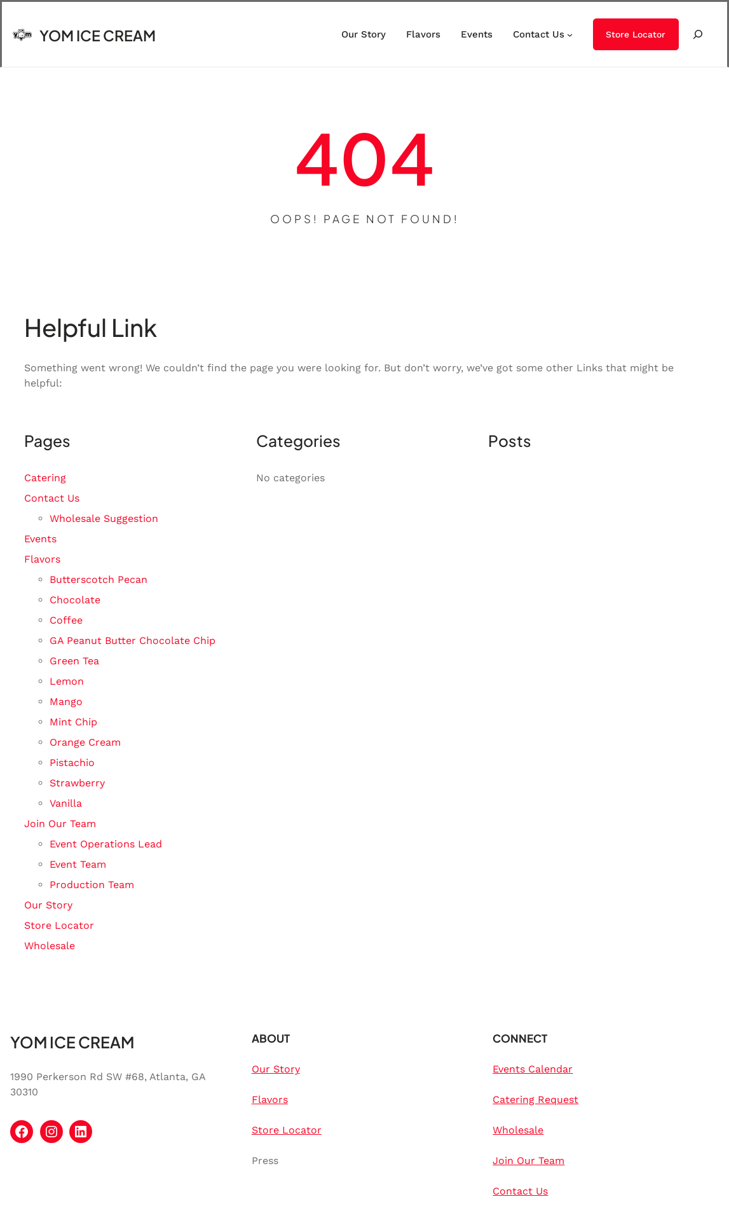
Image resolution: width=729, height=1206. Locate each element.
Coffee (66, 620)
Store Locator (635, 34)
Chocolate (75, 600)
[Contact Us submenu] (570, 35)
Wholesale (49, 946)
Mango (66, 702)
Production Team (92, 885)
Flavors (42, 559)
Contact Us (51, 498)
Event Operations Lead (106, 844)
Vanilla (66, 803)
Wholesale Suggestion (104, 518)
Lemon (67, 681)
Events (40, 539)
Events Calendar (533, 1069)
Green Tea (74, 661)
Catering (45, 478)
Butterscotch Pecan (98, 579)
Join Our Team (60, 824)
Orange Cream (85, 742)
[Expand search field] (698, 34)
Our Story (48, 905)
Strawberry (77, 783)
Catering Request (535, 1099)
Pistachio (72, 763)
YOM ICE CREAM (97, 35)
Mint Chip (73, 722)
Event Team (78, 864)
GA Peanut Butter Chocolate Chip (132, 640)
